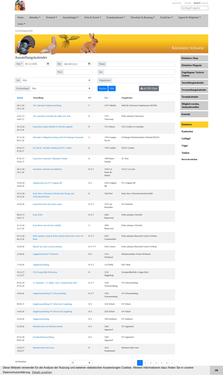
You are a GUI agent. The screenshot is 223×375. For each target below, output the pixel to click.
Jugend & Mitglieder (188, 17)
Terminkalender (190, 97)
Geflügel (186, 138)
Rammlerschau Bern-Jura (43, 347)
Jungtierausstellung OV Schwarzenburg (49, 293)
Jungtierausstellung (41, 264)
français (205, 3)
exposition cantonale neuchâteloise (47, 169)
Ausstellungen (70, 17)
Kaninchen (187, 131)
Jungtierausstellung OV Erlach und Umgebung (52, 304)
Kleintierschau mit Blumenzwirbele (48, 326)
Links (20, 24)
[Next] (172, 363)
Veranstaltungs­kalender (194, 90)
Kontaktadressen (115, 17)
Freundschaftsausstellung (43, 337)
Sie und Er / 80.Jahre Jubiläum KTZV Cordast (52, 148)
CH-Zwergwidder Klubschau (45, 272)
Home (21, 17)
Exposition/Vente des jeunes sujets (47, 204)
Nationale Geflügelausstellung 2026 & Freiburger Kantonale (58, 137)
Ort (106, 98)
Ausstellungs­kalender (24, 31)
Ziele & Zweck (91, 17)
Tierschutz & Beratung (141, 17)
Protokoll (50, 17)
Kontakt (186, 114)
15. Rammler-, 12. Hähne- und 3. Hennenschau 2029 (55, 283)
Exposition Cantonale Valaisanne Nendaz (50, 158)
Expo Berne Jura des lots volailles (47, 225)
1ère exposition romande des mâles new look (52, 116)
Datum (20, 98)
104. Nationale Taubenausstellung (47, 105)
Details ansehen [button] (42, 372)
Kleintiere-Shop (190, 58)
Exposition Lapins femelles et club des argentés (53, 126)
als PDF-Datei (149, 88)
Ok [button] (216, 370)
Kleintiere (187, 124)
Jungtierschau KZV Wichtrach (45, 254)
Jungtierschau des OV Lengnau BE (47, 183)
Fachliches (165, 17)
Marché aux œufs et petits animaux (47, 246)
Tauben (185, 153)
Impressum (176, 3)
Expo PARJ (38, 215)
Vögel (184, 145)
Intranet (188, 3)
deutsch (197, 3)
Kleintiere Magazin (192, 65)
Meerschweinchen (189, 159)
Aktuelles (34, 17)
